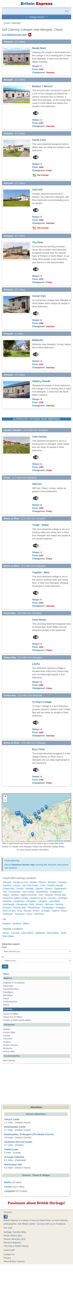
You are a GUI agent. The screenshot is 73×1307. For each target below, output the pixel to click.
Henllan (15, 895)
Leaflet (49, 840)
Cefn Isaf (37, 189)
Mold (31, 904)
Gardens (7, 1042)
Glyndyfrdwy (42, 892)
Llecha (36, 664)
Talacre (55, 911)
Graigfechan (56, 892)
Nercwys (49, 904)
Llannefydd (54, 901)
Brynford (52, 882)
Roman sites (9, 1051)
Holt (41, 895)
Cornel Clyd (39, 296)
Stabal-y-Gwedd (41, 381)
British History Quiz (13, 1235)
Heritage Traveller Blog (15, 1232)
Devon (6, 933)
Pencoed (7, 907)
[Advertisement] (36, 1083)
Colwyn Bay (8, 888)
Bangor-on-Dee (20, 882)
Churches (7, 1039)
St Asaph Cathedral (14, 1157)
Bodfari (33, 882)
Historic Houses (10, 1045)
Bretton (42, 882)
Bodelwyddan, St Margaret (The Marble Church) (28, 1134)
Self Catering (9, 1060)
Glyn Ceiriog (28, 892)
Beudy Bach (39, 48)
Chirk (42, 885)
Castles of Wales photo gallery (17, 1020)
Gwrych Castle (11, 1119)
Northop (59, 904)
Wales (26, 923)
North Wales (53, 933)
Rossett (27, 911)
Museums (7, 1048)
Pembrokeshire (10, 1001)
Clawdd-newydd (55, 885)
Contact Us (9, 1254)
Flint (5, 892)
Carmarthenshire (11, 989)
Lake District (27, 933)
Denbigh (30, 888)
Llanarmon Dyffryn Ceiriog (15, 898)
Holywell (49, 895)
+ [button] (5, 797)
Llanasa (52, 898)
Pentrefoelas (34, 907)
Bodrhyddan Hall (13, 1164)
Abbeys (6, 1029)
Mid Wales (8, 995)
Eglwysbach (60, 888)
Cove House (39, 619)
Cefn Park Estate (30, 885)
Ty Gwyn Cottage (42, 702)
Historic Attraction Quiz (15, 1239)
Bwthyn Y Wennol (42, 86)
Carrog (16, 885)
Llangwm (42, 901)
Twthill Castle (11, 1149)
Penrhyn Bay (19, 907)
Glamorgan (8, 986)
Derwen (39, 888)
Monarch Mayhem (12, 1242)
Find (4, 947)
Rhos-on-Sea (9, 911)
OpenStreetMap (58, 840)
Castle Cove (39, 140)
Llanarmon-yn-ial (38, 898)
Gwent (6, 1005)
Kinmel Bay (60, 895)
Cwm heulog (39, 436)
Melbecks (37, 340)
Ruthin (36, 911)
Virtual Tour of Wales (12, 1017)
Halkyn (6, 895)
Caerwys (62, 882)
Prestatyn (60, 907)
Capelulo (7, 885)
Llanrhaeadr (8, 904)
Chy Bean (37, 242)
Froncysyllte (14, 892)
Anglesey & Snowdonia (13, 983)
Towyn (64, 911)
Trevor (29, 914)
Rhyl (19, 911)
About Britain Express (14, 1261)
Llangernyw (18, 901)
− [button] (5, 800)
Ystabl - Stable (40, 525)
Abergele (52, 864)
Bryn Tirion (38, 749)
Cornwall (15, 933)
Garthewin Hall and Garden (18, 1142)
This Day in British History (16, 1246)
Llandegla (62, 898)
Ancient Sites (9, 1032)
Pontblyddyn (48, 907)
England (7, 923)
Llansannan (21, 904)
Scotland (17, 923)
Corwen (20, 888)
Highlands (40, 933)
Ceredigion (8, 992)
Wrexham (39, 914)
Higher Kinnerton (29, 895)
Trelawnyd (8, 914)
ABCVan (37, 484)
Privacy (7, 1258)
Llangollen (31, 901)
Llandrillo (7, 901)
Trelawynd (19, 914)
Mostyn (39, 904)
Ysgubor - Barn (41, 572)
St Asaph (45, 911)
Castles (6, 1035)
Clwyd (7, 23)
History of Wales (10, 1014)
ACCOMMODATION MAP (14, 35)
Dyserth (49, 888)
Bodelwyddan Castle (15, 1127)
